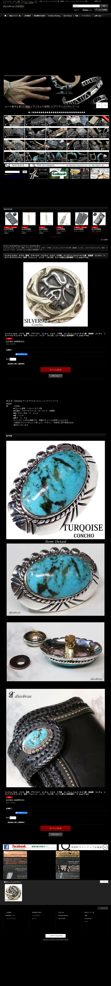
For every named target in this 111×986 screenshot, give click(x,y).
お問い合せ (61, 912)
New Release (61, 918)
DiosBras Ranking (63, 915)
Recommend (88, 918)
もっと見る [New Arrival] (104, 239)
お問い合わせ (55, 376)
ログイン (76, 10)
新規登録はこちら (87, 10)
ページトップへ (104, 908)
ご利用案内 (9, 912)
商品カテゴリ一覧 (89, 912)
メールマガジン (36, 915)
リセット (105, 881)
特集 (86, 915)
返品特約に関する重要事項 (16, 364)
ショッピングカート (11, 918)
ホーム (86, 921)
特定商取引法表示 (36, 912)
